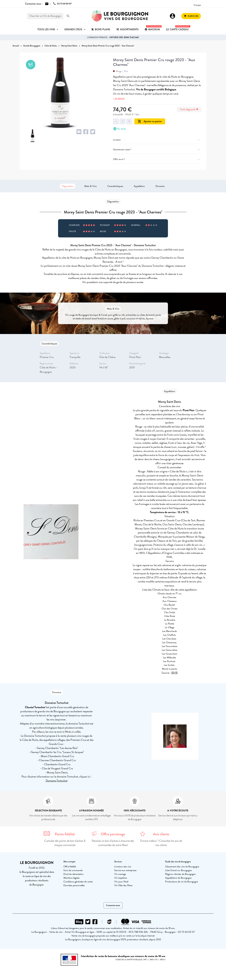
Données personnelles (74, 885)
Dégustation (68, 186)
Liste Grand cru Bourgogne (178, 870)
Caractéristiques (115, 186)
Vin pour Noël (121, 881)
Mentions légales (71, 878)
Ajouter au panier (150, 121)
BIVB (174, 673)
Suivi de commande (73, 870)
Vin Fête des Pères (123, 885)
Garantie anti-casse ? (157, 149)
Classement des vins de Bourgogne (182, 866)
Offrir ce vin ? (157, 159)
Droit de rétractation (73, 874)
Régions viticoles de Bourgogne (180, 874)
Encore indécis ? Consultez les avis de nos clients (161, 843)
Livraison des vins (122, 866)
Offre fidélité (69, 866)
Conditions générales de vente (78, 881)
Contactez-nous (113, 905)
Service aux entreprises (125, 870)
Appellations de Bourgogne (178, 878)
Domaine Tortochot (56, 780)
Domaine (160, 186)
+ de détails (119, 98)
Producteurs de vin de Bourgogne (181, 881)
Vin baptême (120, 878)
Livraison (157, 139)
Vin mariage (120, 874)
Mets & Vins (90, 186)
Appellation (139, 186)
